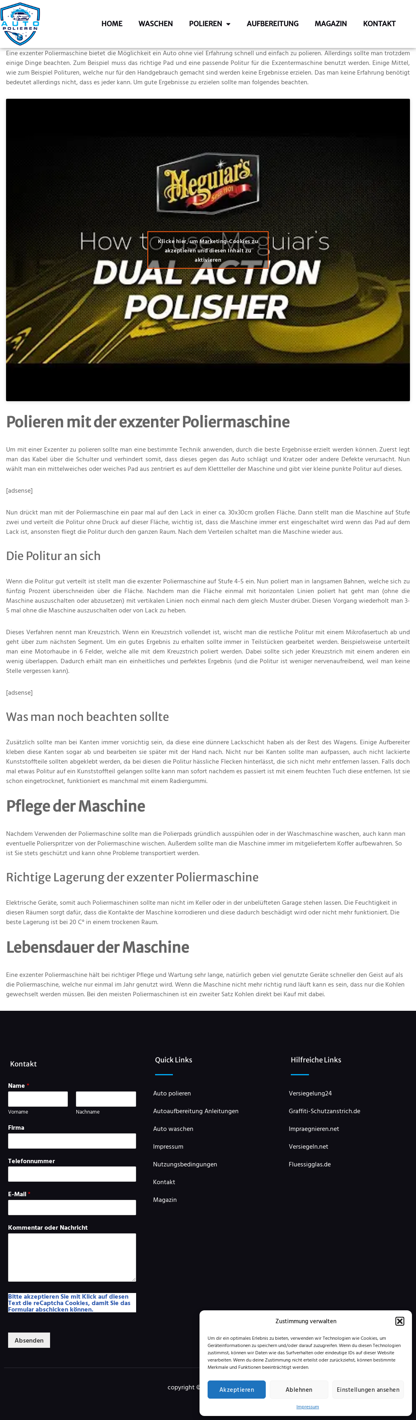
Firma (16, 1127)
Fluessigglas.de (310, 1164)
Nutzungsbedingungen (185, 1164)
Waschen (156, 23)
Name (18, 1085)
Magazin (331, 23)
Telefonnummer (31, 1161)
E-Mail (19, 1194)
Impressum (307, 1406)
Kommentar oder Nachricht (48, 1227)
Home (111, 23)
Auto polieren (172, 1093)
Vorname (18, 1111)
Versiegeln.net (308, 1146)
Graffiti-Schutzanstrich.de (324, 1111)
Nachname (88, 1111)
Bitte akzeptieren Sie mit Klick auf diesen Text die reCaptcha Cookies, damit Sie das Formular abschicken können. (69, 1302)
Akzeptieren (236, 1389)
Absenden (29, 1340)
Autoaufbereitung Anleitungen (196, 1111)
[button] (400, 1321)
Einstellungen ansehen (368, 1389)
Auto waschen (173, 1128)
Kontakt (379, 23)
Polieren (210, 24)
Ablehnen (299, 1389)
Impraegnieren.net (314, 1128)
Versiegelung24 (310, 1093)
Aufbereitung (272, 23)
